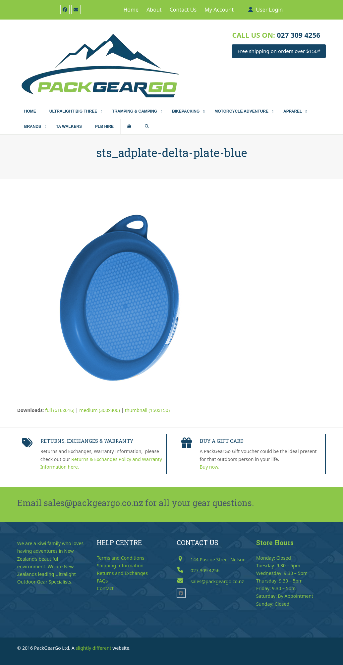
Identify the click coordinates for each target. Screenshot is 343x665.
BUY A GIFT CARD (222, 440)
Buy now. (210, 467)
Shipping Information (120, 565)
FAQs (102, 581)
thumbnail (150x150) (147, 410)
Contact (105, 588)
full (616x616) (59, 410)
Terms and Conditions (120, 558)
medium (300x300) (99, 410)
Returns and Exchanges (122, 573)
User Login (269, 9)
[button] (129, 126)
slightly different (93, 648)
